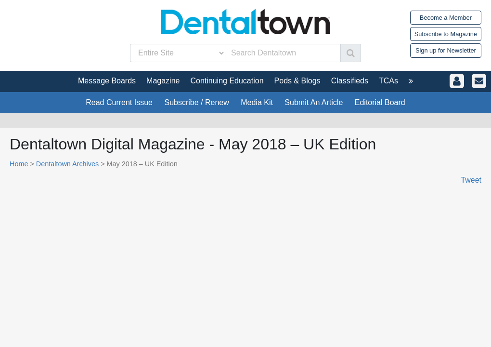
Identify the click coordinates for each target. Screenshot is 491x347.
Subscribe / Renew (196, 102)
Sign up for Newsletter (445, 50)
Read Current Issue (119, 102)
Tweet (471, 180)
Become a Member (446, 17)
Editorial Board (380, 102)
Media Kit (257, 102)
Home (19, 164)
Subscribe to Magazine (445, 34)
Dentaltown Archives (67, 164)
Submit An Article (313, 102)
